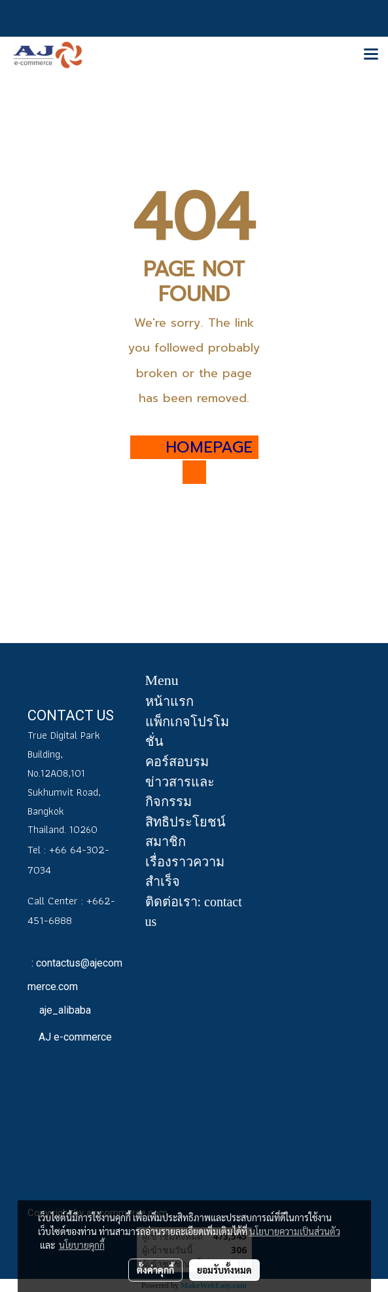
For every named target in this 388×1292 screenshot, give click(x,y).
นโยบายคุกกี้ (82, 1245)
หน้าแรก (169, 701)
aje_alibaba (64, 1010)
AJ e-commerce (74, 1037)
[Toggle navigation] (371, 55)
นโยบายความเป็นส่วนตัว (294, 1231)
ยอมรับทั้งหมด (224, 1270)
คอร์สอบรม (177, 761)
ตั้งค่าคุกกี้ (155, 1270)
